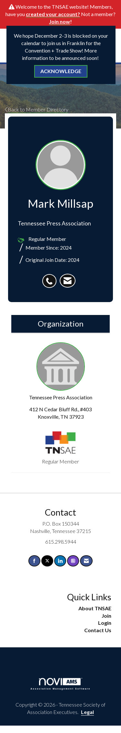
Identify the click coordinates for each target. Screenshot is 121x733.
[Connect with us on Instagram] (73, 560)
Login (104, 623)
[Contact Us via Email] (86, 560)
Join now (59, 21)
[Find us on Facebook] (34, 560)
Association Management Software (61, 684)
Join (106, 616)
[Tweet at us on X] (47, 560)
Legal (87, 712)
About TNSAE (94, 608)
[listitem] (51, 277)
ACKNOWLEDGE (60, 71)
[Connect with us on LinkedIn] (60, 560)
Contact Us (97, 630)
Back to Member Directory (36, 109)
